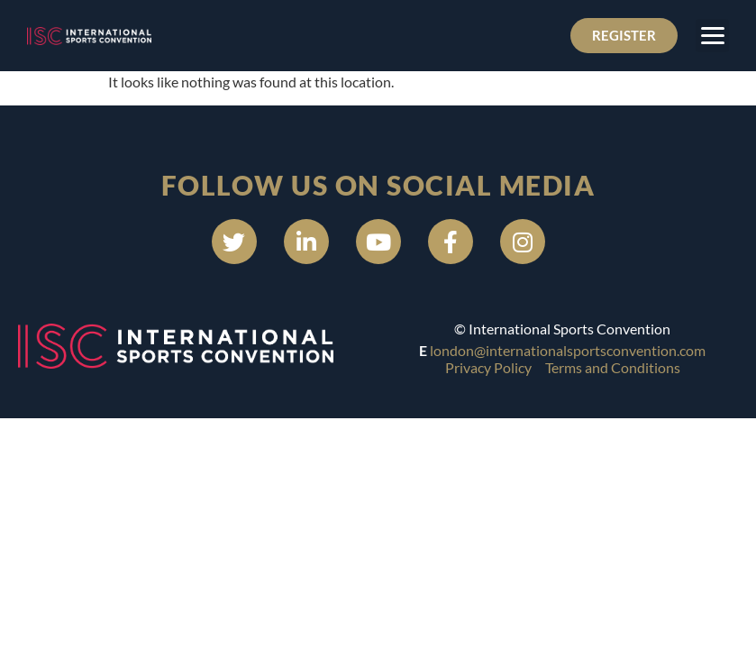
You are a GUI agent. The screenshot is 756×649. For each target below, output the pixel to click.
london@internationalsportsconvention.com (568, 350)
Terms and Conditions (612, 367)
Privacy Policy (488, 367)
